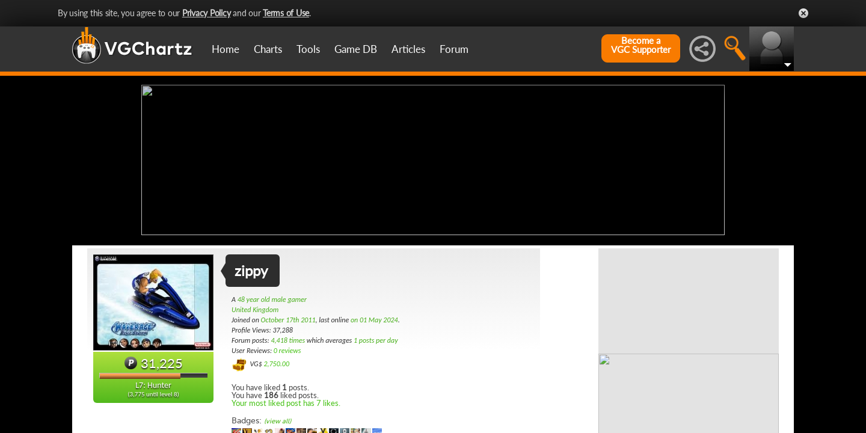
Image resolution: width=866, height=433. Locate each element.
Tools (308, 49)
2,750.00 (276, 362)
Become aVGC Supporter (641, 45)
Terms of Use (286, 13)
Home (225, 49)
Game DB (355, 49)
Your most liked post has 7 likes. (286, 402)
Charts (268, 49)
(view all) (277, 420)
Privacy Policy (206, 13)
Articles (408, 49)
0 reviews (287, 349)
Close (803, 13)
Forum (454, 49)
